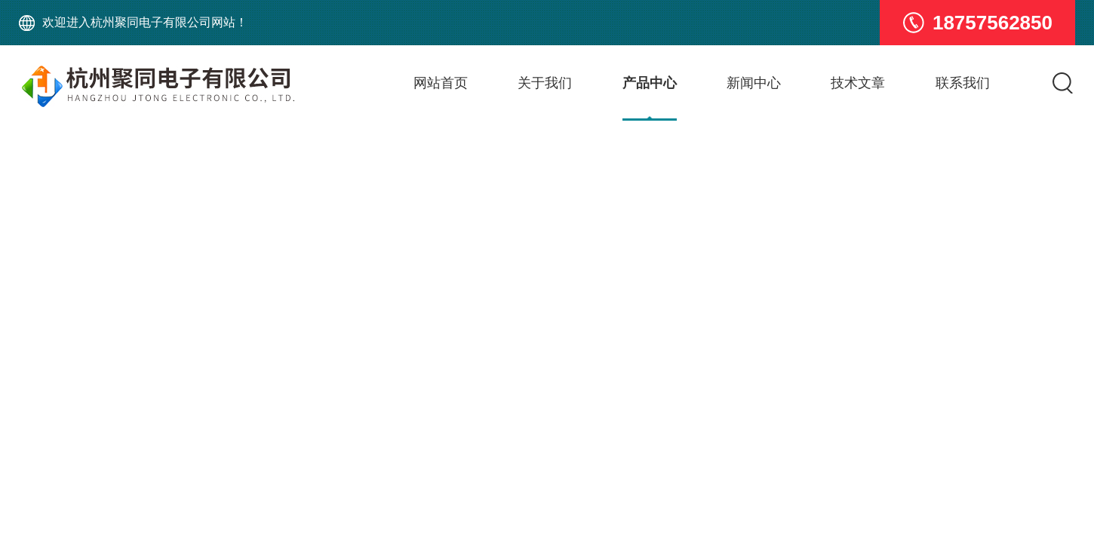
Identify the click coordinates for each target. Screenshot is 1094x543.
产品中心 (649, 82)
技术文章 (858, 82)
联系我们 (963, 82)
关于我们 (545, 82)
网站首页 (440, 82)
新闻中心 (754, 82)
